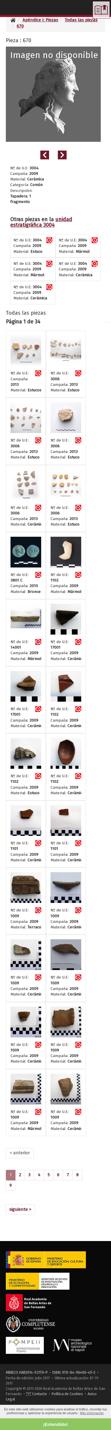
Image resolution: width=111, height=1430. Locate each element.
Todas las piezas (81, 20)
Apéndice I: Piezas (40, 20)
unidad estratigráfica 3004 (41, 222)
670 (20, 26)
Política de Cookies (67, 1394)
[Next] (20, 1209)
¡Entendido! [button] (55, 1424)
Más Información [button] (91, 1413)
